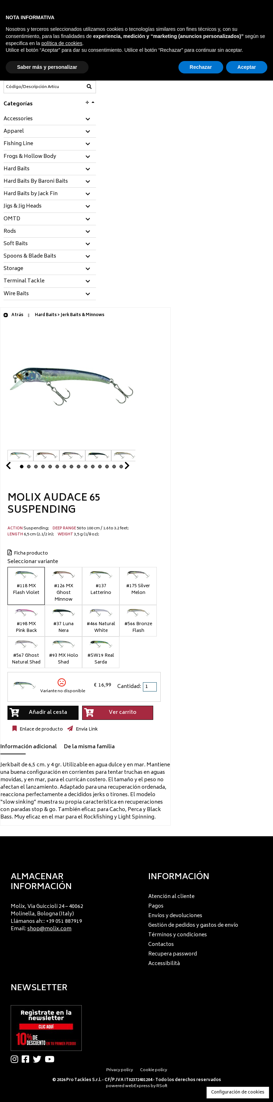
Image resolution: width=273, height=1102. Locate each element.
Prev (16, 467)
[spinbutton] (150, 687)
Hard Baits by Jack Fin (31, 194)
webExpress (137, 1086)
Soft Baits (16, 244)
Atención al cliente (171, 896)
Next (118, 467)
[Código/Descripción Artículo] (32, 87)
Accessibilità (164, 963)
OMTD (12, 219)
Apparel (14, 131)
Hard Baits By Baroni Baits (36, 181)
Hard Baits (17, 169)
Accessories (18, 119)
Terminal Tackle (24, 281)
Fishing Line (18, 144)
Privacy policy (119, 1070)
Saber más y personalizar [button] (47, 67)
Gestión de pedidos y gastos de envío (193, 925)
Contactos (161, 944)
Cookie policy (153, 1070)
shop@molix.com (49, 929)
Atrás (13, 315)
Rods (10, 231)
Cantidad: (129, 686)
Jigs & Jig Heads (23, 206)
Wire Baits (16, 294)
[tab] (50, 119)
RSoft (161, 1086)
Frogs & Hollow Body (30, 157)
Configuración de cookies (237, 1092)
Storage (13, 269)
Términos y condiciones (177, 935)
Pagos (156, 906)
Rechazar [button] (201, 67)
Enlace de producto (40, 729)
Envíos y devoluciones (175, 915)
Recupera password (172, 954)
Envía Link (86, 729)
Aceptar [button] (246, 67)
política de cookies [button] (61, 43)
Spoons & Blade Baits (30, 256)
